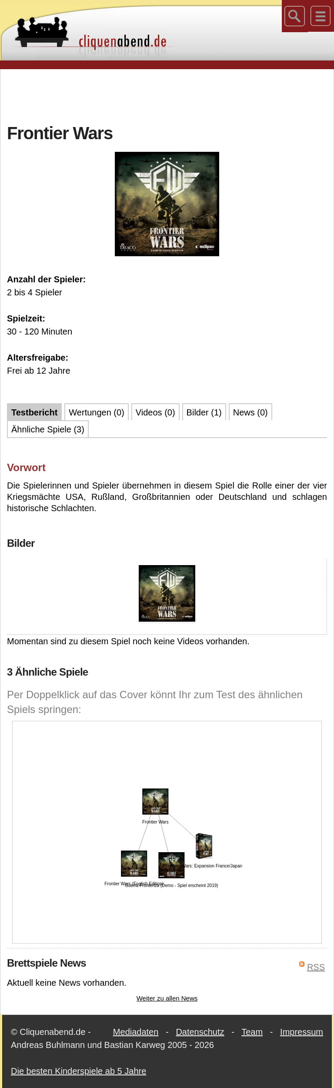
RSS (316, 967)
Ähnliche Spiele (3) (47, 429)
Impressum (301, 1032)
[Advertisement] (167, 95)
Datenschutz (200, 1032)
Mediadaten (136, 1032)
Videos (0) (155, 412)
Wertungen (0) (96, 412)
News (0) (250, 412)
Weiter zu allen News (167, 998)
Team (252, 1032)
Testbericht (34, 412)
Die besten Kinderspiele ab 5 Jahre (78, 1071)
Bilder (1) (204, 412)
